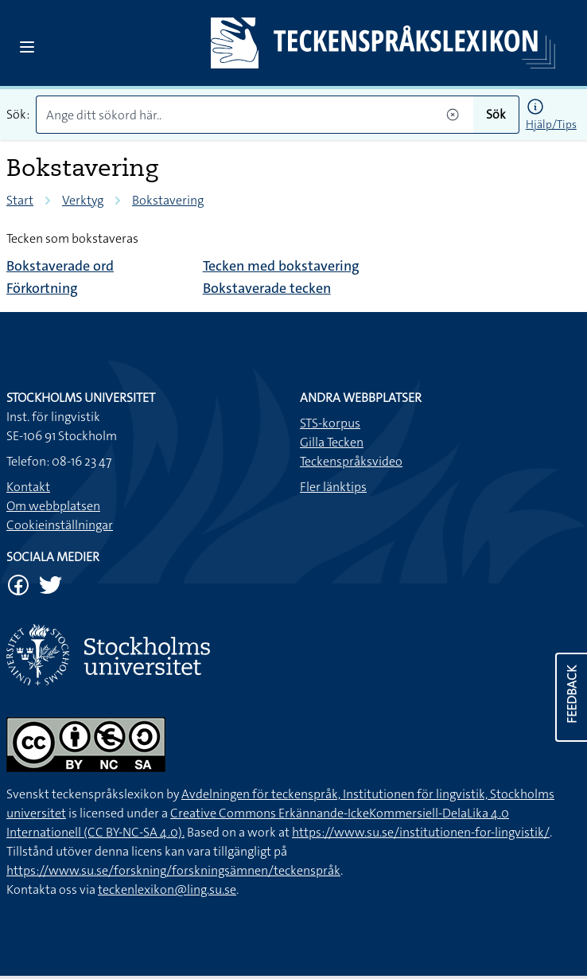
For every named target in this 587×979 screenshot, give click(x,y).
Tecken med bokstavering (281, 265)
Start (19, 200)
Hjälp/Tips (551, 124)
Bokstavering (168, 200)
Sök (496, 114)
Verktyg (82, 200)
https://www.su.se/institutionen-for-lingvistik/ (421, 832)
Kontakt (28, 486)
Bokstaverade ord (60, 265)
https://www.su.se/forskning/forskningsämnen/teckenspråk (173, 870)
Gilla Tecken (331, 442)
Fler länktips (333, 486)
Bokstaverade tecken (267, 288)
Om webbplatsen (53, 505)
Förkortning (42, 288)
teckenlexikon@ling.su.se (167, 889)
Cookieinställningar (59, 525)
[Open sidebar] (27, 47)
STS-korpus (330, 423)
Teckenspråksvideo (351, 461)
